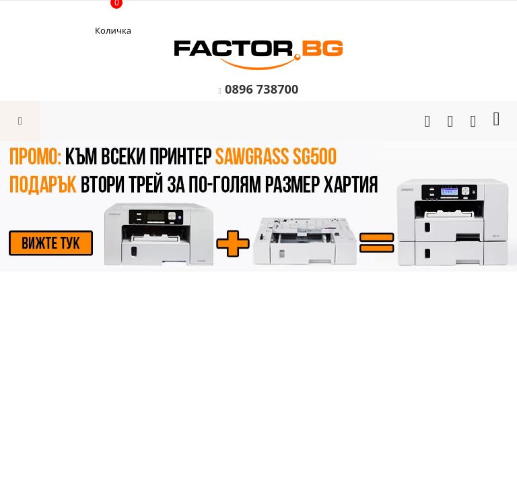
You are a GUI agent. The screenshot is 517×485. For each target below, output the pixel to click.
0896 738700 (262, 89)
